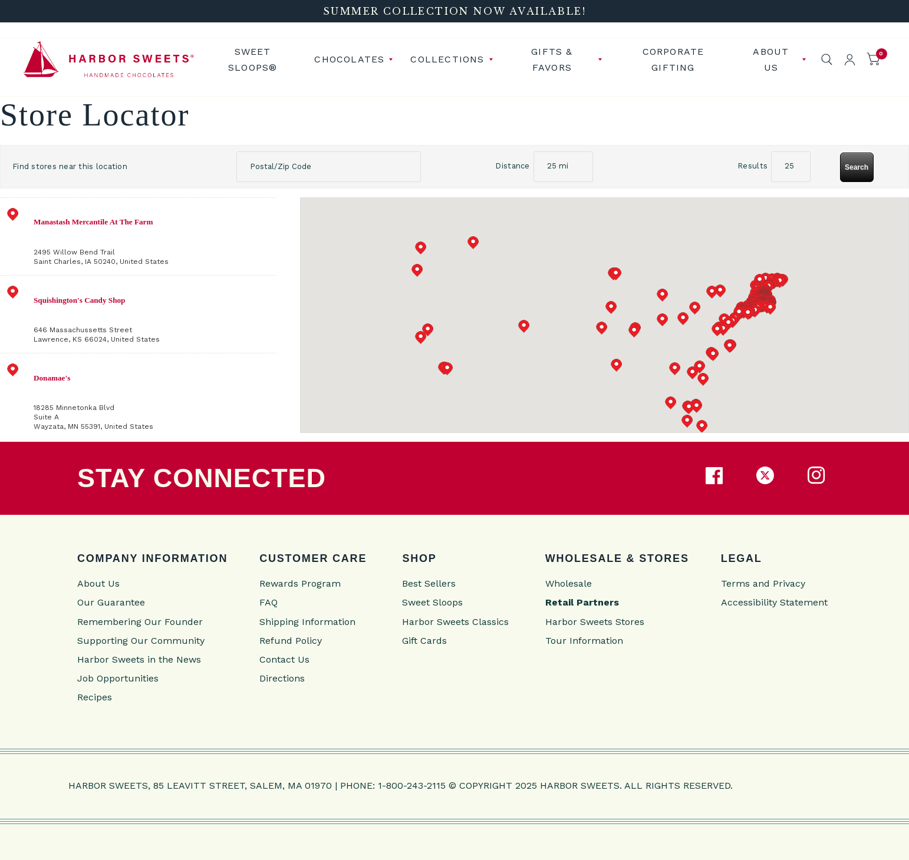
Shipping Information (307, 619)
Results (752, 164)
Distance (512, 164)
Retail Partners (582, 600)
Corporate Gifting (673, 58)
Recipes (94, 695)
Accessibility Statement (774, 600)
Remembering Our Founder (140, 619)
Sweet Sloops (432, 600)
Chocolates (349, 58)
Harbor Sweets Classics (455, 619)
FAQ (268, 600)
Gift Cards (424, 638)
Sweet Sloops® (252, 58)
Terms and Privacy (763, 581)
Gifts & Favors (551, 58)
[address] (138, 234)
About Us (771, 58)
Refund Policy (290, 638)
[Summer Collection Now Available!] (454, 11)
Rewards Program (300, 581)
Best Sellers (429, 581)
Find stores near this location (69, 164)
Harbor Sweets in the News (139, 657)
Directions (282, 676)
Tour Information (584, 638)
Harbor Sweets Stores (594, 619)
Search (856, 165)
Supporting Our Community (141, 638)
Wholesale (568, 581)
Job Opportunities (118, 676)
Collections (447, 58)
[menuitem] (257, 58)
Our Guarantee (111, 600)
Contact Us (284, 657)
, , (153, 235)
